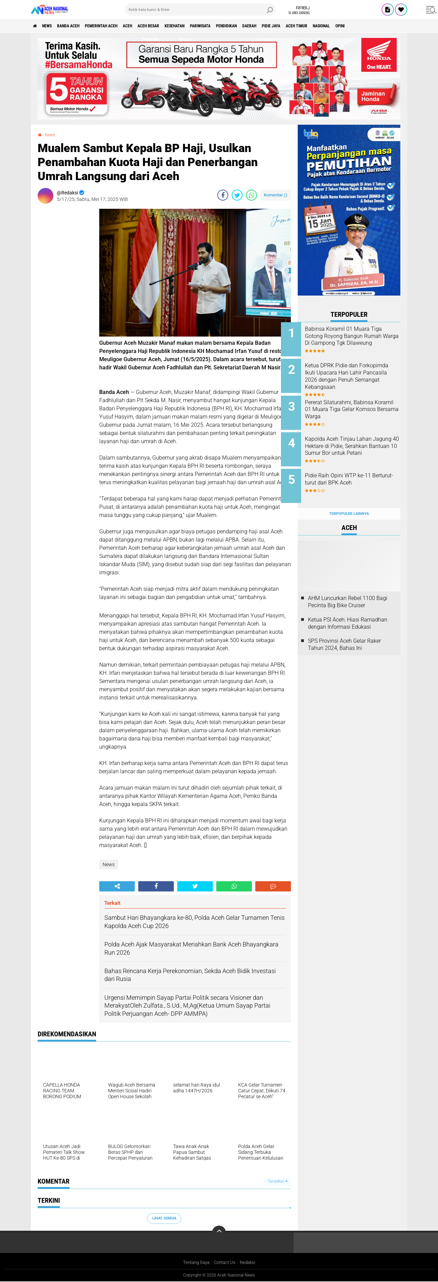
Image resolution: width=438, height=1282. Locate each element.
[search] (200, 9)
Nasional (393, 26)
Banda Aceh (79, 26)
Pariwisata (243, 26)
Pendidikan (275, 26)
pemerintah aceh (119, 26)
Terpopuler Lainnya (349, 500)
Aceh (152, 26)
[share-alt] (117, 886)
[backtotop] (219, 1232)
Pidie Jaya (331, 26)
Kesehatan (211, 26)
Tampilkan (277, 1181)
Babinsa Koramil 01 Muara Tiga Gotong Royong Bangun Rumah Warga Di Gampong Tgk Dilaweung (357, 339)
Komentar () (275, 194)
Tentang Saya (194, 1263)
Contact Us (225, 1263)
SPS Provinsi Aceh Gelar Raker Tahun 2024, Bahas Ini (344, 631)
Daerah (304, 26)
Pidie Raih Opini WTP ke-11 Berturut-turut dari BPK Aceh (355, 470)
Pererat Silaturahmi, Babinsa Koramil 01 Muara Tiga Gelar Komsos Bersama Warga (356, 405)
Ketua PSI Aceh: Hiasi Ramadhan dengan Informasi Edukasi (347, 610)
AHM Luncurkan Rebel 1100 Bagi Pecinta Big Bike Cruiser (347, 588)
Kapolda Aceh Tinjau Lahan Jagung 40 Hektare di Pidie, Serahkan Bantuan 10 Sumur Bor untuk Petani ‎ (356, 443)
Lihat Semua (164, 1218)
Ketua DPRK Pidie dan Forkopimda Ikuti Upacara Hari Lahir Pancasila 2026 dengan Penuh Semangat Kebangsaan (353, 377)
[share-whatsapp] (251, 195)
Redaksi (250, 1263)
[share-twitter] (237, 195)
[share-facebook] (222, 195)
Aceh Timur (362, 26)
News (53, 26)
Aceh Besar (178, 26)
